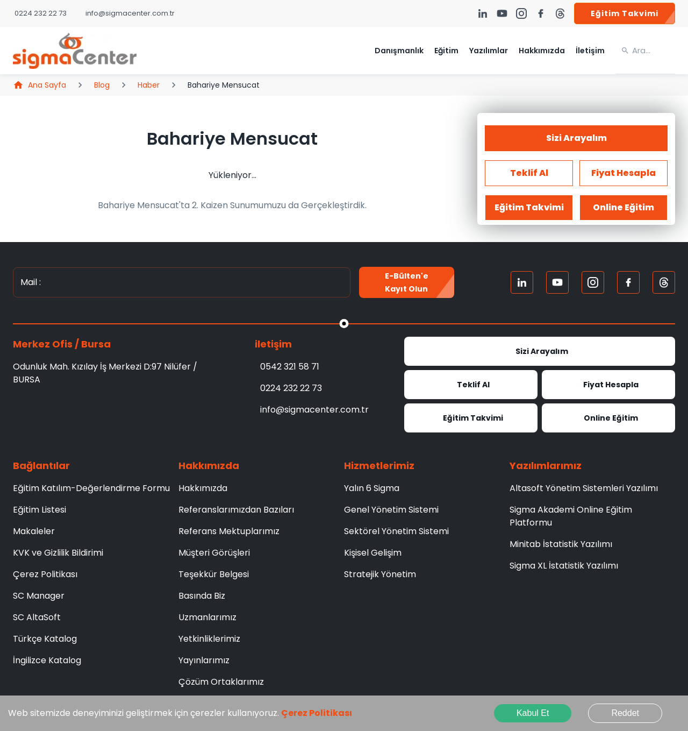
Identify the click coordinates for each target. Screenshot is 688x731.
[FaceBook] (628, 282)
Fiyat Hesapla (608, 384)
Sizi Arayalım (576, 138)
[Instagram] (593, 282)
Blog (102, 85)
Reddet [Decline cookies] (625, 713)
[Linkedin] (522, 282)
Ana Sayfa (39, 85)
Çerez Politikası (316, 713)
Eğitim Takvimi (625, 13)
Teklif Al (471, 384)
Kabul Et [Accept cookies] (533, 713)
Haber (149, 85)
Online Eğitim (608, 417)
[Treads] (664, 282)
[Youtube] (557, 282)
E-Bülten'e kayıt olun (407, 282)
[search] (653, 50)
